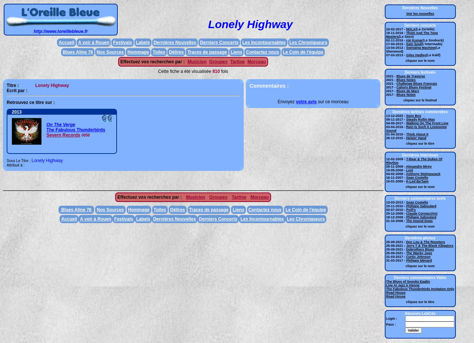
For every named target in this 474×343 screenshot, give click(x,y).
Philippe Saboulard (421, 206)
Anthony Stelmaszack (423, 174)
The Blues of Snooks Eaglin (408, 281)
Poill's (411, 210)
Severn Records (63, 135)
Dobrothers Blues (420, 249)
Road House (396, 293)
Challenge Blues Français (417, 83)
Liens (236, 52)
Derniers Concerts (219, 42)
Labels (143, 42)
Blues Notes (406, 80)
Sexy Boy (413, 116)
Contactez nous (262, 52)
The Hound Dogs (419, 221)
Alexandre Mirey (419, 166)
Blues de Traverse (411, 76)
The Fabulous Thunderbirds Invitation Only (420, 289)
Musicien (196, 61)
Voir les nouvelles (420, 14)
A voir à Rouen (93, 42)
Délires (176, 52)
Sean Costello (417, 177)
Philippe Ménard (419, 260)
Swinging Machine (420, 48)
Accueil (66, 42)
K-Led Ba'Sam (417, 181)
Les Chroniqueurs (309, 42)
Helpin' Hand (416, 138)
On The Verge (60, 124)
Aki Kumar (414, 40)
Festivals (122, 42)
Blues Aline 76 (78, 52)
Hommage (138, 52)
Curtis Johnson (418, 257)
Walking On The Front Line (427, 123)
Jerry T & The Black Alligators (430, 246)
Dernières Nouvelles (175, 42)
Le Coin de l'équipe (303, 52)
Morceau (256, 61)
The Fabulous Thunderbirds (75, 129)
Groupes (218, 61)
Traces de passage (207, 52)
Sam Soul (413, 44)
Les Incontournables (264, 42)
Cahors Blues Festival (414, 87)
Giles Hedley (416, 55)
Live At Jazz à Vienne (403, 285)
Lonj (409, 170)
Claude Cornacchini (422, 213)
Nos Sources (110, 52)
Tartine (237, 61)
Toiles (159, 52)
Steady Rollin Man (420, 119)
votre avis (306, 101)
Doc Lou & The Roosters (425, 242)
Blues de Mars (408, 91)
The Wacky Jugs (419, 253)
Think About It (417, 134)
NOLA (411, 29)
